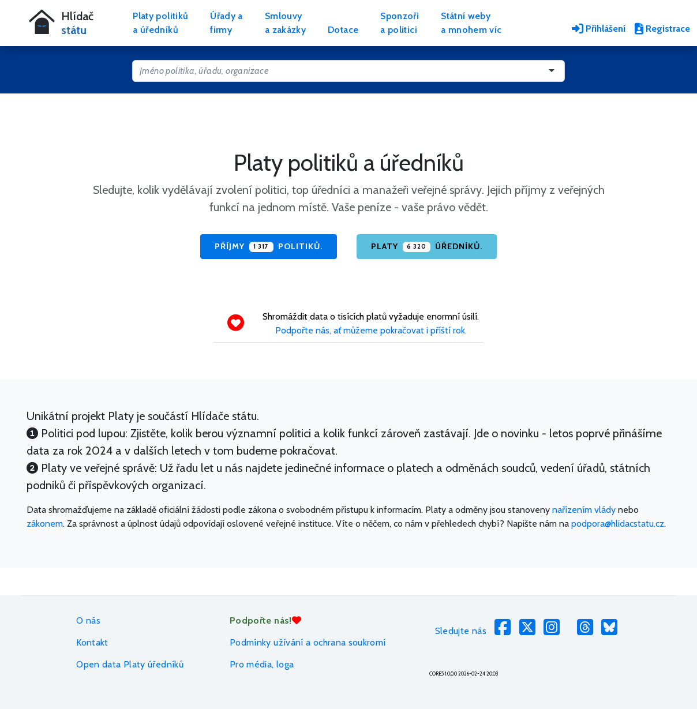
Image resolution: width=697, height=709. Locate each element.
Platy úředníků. (426, 247)
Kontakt (92, 642)
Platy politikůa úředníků (160, 22)
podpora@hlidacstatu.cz (617, 523)
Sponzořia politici (399, 22)
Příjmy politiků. (268, 247)
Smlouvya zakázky (285, 22)
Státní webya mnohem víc (471, 22)
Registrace (662, 28)
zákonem (45, 523)
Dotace (343, 29)
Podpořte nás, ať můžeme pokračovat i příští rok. (371, 330)
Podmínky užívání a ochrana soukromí (308, 642)
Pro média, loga (262, 664)
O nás (88, 620)
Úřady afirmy (226, 22)
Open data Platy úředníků (129, 664)
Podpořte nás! (265, 620)
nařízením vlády (584, 509)
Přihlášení (598, 28)
